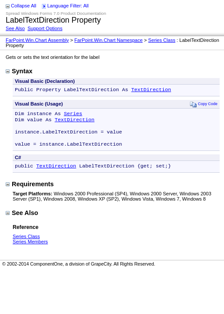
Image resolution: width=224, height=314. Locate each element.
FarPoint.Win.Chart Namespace (108, 40)
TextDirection (151, 90)
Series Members (30, 248)
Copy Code (203, 105)
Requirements (30, 191)
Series (73, 115)
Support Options (45, 28)
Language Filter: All (68, 5)
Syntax (19, 71)
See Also (15, 28)
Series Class (161, 40)
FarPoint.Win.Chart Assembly (37, 40)
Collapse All (23, 5)
